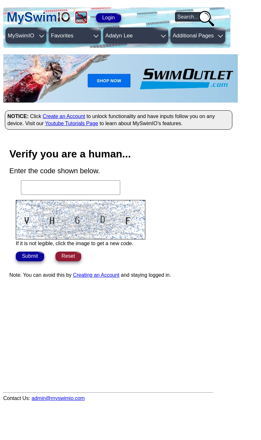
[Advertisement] (120, 370)
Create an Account (64, 116)
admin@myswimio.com (58, 398)
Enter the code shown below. (54, 171)
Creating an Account (96, 275)
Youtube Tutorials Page (71, 123)
